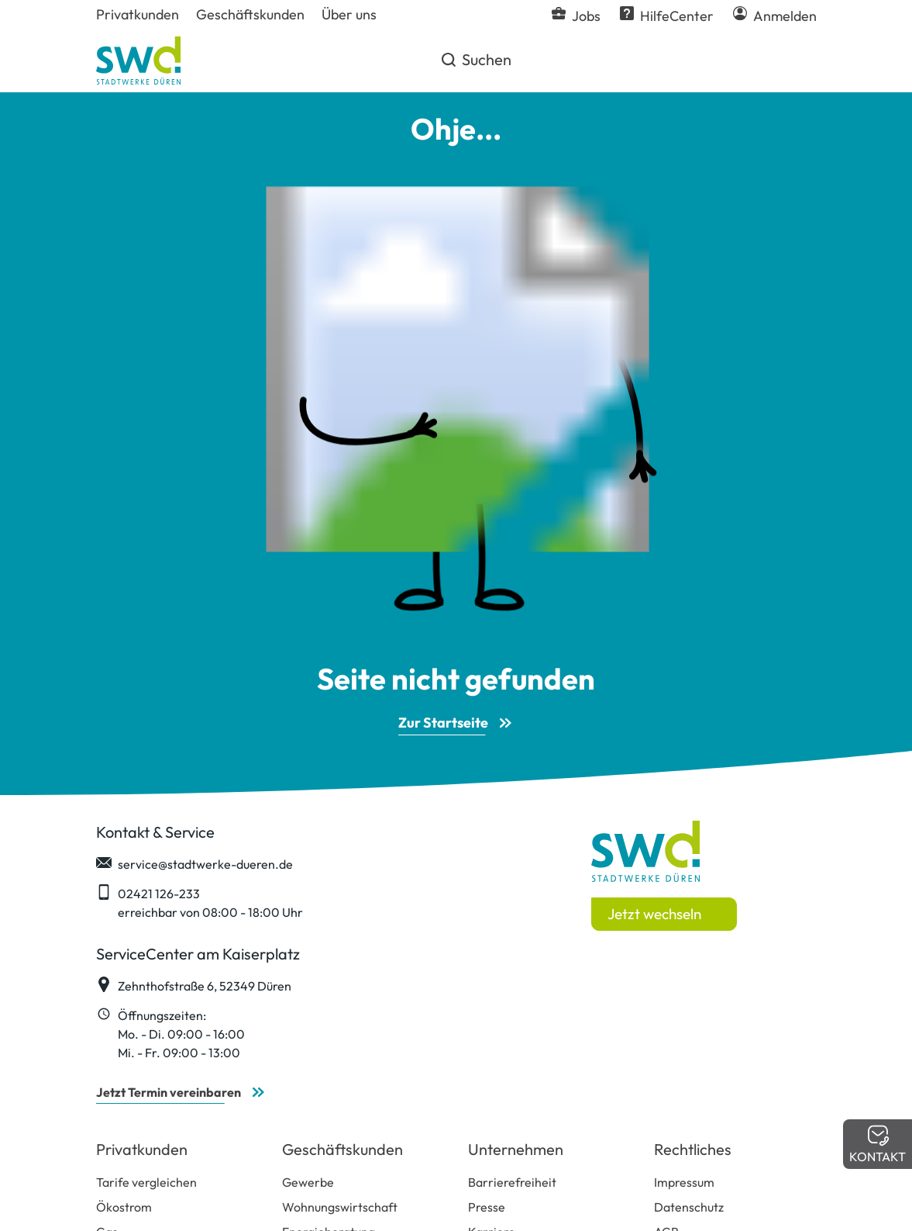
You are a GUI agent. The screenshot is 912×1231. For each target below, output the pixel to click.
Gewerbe (308, 1182)
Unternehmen (515, 1149)
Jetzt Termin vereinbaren (168, 1092)
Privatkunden (142, 1149)
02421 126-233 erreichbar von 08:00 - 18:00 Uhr (199, 902)
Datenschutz (689, 1207)
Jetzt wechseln (654, 913)
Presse (486, 1207)
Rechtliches (692, 1149)
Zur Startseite (443, 722)
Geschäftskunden (342, 1149)
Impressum (684, 1182)
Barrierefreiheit (512, 1182)
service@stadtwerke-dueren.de (194, 863)
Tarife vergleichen (146, 1182)
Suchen (475, 65)
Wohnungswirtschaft (339, 1207)
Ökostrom (124, 1207)
